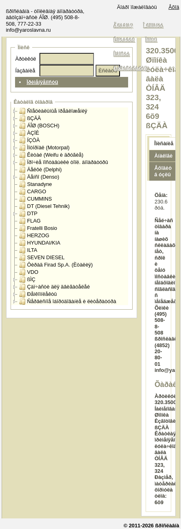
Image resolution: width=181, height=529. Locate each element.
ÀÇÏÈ (29, 133)
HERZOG (34, 235)
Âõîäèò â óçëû (163, 171)
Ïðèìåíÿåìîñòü (42, 82)
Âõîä (173, 7)
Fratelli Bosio (38, 228)
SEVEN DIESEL (41, 257)
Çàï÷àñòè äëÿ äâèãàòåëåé (54, 287)
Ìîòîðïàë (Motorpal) (44, 147)
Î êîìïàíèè (154, 25)
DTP (28, 213)
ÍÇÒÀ (29, 140)
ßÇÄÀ (30, 118)
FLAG (29, 221)
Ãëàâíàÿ (123, 25)
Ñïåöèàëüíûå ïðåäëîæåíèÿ (53, 111)
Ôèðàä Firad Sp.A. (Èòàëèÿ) (55, 265)
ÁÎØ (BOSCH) (39, 125)
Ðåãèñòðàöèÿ (130, 68)
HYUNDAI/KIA (39, 243)
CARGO (32, 191)
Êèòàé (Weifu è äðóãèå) (51, 155)
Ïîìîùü (152, 40)
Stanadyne (35, 184)
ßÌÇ (27, 279)
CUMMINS (35, 199)
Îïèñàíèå (163, 143)
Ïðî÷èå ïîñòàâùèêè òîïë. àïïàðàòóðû (63, 162)
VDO (28, 272)
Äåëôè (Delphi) (40, 169)
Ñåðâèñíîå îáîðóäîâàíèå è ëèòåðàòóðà (67, 301)
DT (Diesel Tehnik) (44, 206)
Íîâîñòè (121, 54)
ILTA (28, 250)
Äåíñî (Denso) (39, 177)
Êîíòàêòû (124, 40)
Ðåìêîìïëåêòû (38, 294)
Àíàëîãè (163, 156)
